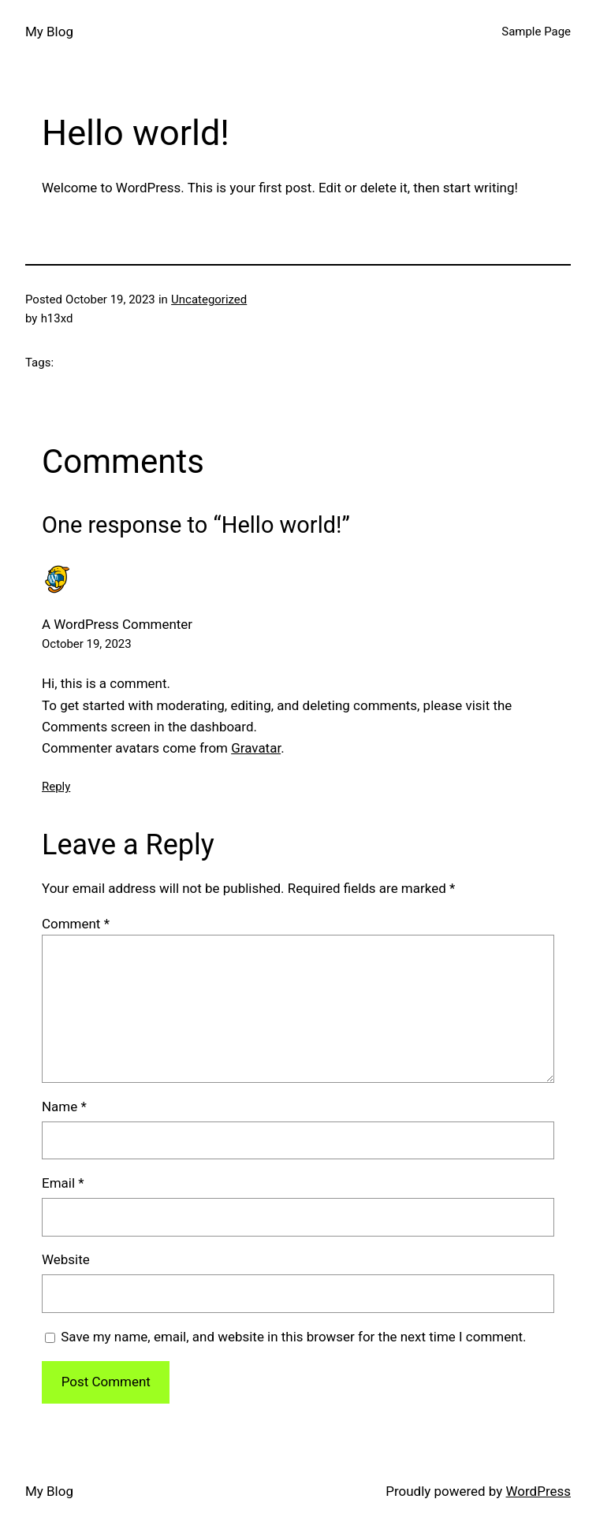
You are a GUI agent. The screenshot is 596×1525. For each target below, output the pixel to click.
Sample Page (536, 31)
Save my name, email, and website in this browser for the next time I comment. (293, 1337)
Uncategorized (209, 299)
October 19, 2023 (87, 644)
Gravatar (256, 748)
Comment (76, 924)
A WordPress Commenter (117, 624)
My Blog (49, 31)
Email (63, 1183)
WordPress (538, 1491)
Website (66, 1259)
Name (64, 1106)
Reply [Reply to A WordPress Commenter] (56, 786)
